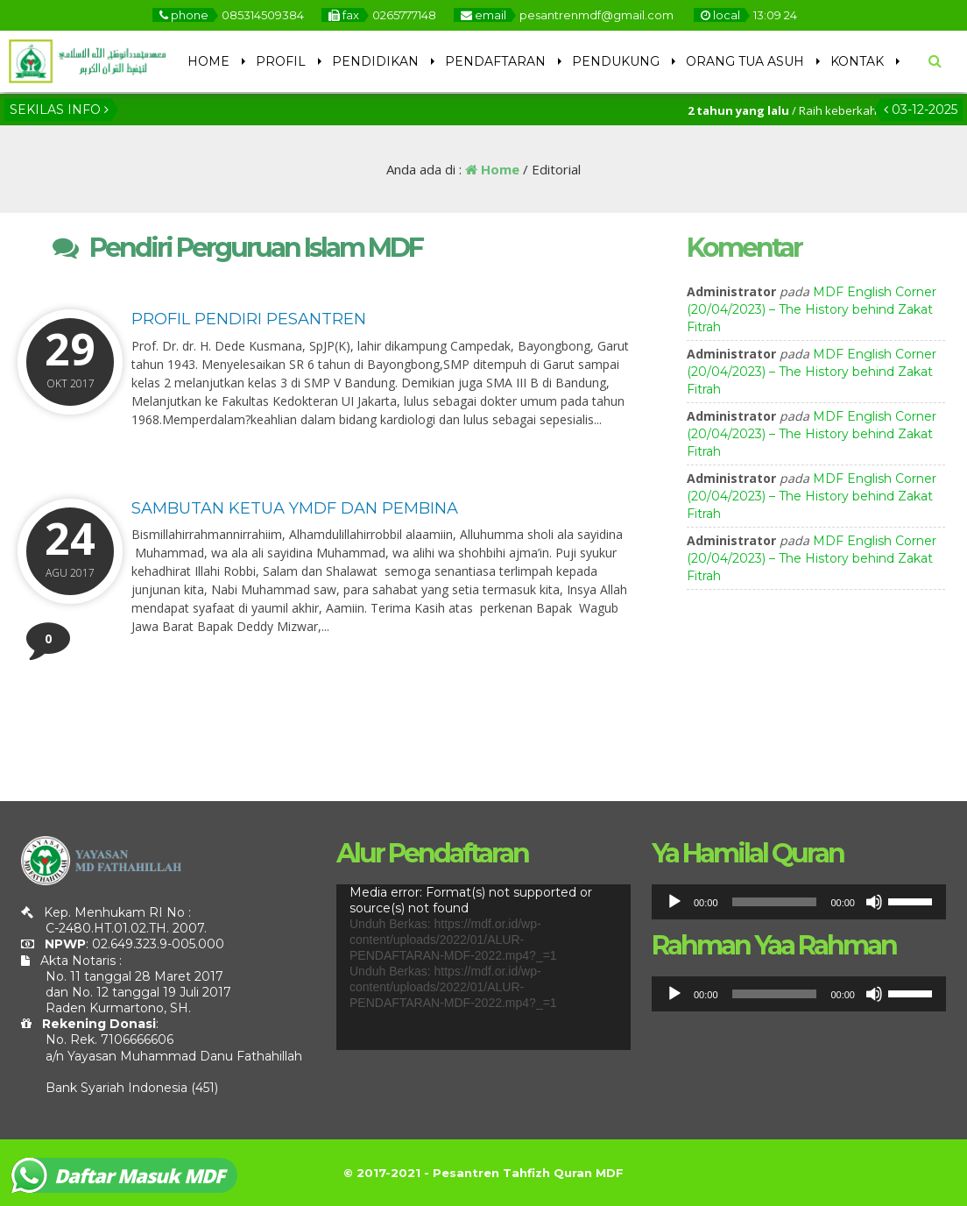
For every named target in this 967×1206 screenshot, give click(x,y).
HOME (208, 61)
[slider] (774, 901)
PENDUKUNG (616, 61)
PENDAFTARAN (495, 61)
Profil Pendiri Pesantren (248, 319)
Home (492, 169)
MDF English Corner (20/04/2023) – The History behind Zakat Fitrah (811, 309)
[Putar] (674, 902)
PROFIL (281, 61)
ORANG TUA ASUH (745, 61)
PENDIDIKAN (375, 61)
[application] (483, 967)
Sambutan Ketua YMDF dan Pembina (294, 508)
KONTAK (857, 61)
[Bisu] (874, 902)
